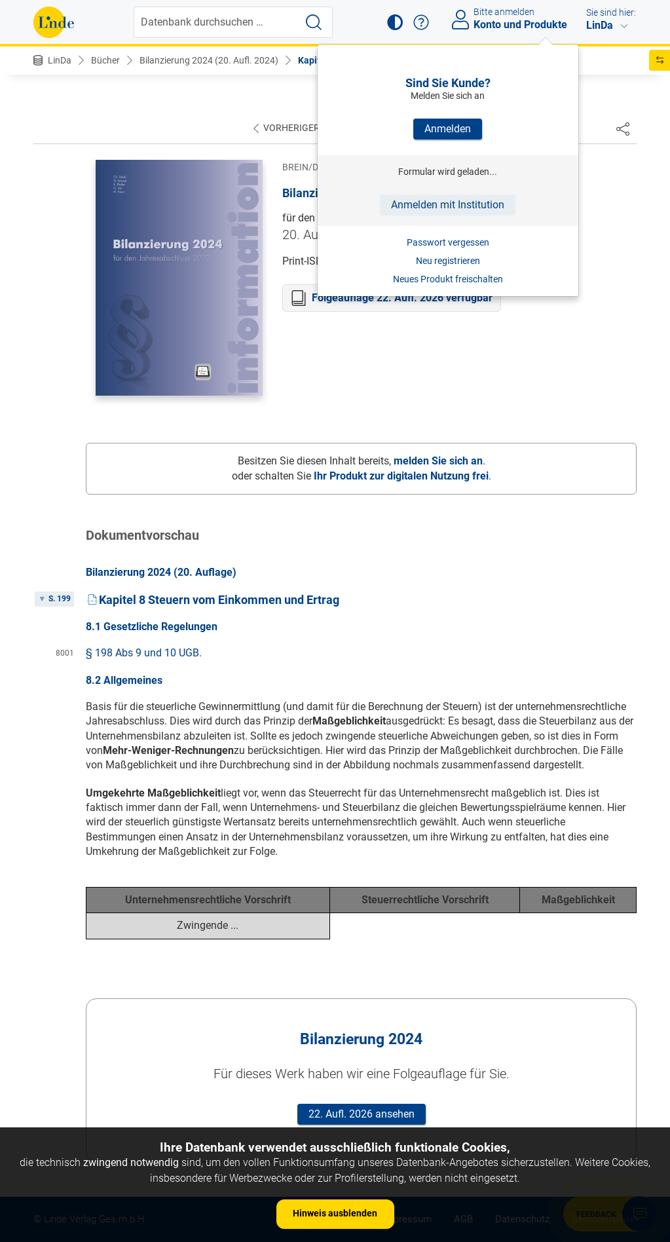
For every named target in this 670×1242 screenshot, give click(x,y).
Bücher (105, 60)
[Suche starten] (314, 22)
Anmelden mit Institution (447, 204)
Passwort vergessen (448, 242)
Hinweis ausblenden (335, 1213)
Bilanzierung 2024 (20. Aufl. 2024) (209, 60)
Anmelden (447, 128)
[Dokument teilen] (623, 128)
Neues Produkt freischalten (448, 279)
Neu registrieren (448, 260)
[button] (395, 22)
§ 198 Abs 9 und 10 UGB (142, 653)
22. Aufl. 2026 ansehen (361, 1114)
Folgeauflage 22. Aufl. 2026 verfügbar (402, 298)
